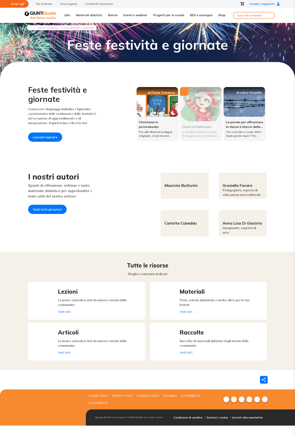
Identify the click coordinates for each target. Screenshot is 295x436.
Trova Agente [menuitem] (66, 3)
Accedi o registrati (265, 4)
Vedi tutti (67, 322)
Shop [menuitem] (221, 15)
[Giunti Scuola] (40, 15)
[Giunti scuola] (54, 418)
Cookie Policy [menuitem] (98, 406)
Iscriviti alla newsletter (247, 428)
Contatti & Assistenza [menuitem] (97, 3)
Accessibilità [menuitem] (98, 413)
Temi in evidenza (47, 27)
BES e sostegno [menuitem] (201, 15)
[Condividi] (264, 390)
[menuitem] (226, 410)
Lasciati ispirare (45, 137)
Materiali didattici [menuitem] (89, 15)
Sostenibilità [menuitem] (190, 406)
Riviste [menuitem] (113, 15)
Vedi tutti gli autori (47, 220)
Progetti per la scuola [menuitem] (168, 15)
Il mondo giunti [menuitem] (148, 406)
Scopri (18, 4)
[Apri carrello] (242, 4)
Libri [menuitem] (67, 15)
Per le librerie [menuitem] (42, 3)
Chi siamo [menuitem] (170, 406)
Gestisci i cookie (217, 428)
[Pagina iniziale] (30, 27)
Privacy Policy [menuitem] (122, 406)
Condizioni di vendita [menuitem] (187, 428)
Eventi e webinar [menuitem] (135, 15)
